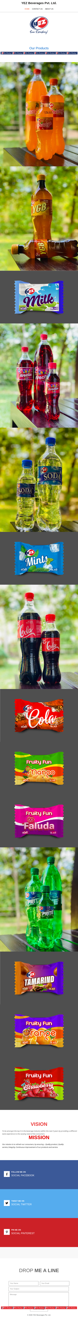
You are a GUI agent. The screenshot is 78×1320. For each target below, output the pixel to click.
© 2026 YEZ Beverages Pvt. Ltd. (39, 1315)
